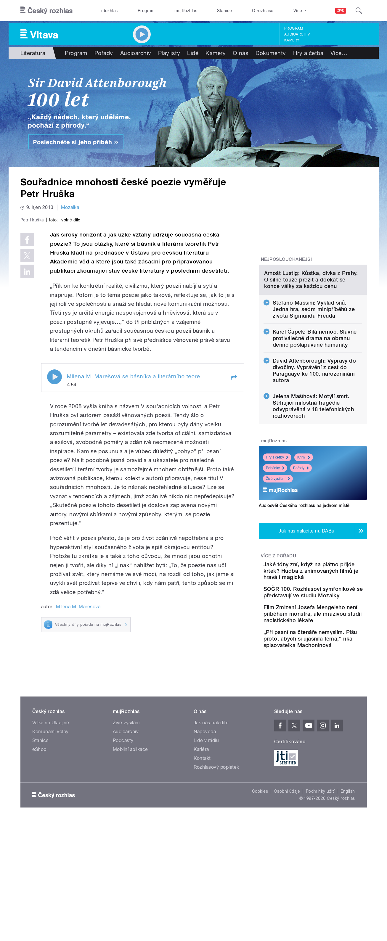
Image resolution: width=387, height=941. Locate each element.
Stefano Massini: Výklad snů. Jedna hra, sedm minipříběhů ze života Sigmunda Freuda (314, 369)
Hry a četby (277, 518)
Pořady (103, 53)
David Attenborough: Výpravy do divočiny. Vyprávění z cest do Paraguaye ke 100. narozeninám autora (314, 431)
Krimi (303, 518)
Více (338, 53)
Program (146, 10)
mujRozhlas (185, 10)
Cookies (260, 890)
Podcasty (123, 839)
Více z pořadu (278, 616)
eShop (39, 848)
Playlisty (169, 53)
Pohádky (275, 529)
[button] (233, 503)
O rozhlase (263, 10)
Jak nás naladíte (211, 821)
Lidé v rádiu (206, 839)
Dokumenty (271, 53)
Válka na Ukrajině (50, 821)
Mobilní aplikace (130, 848)
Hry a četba (308, 53)
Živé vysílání (278, 539)
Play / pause (54, 502)
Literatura (33, 53)
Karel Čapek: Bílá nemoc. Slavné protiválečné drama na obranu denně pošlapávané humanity (315, 398)
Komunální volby (50, 830)
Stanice (224, 10)
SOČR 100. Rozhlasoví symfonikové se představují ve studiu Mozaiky (332, 663)
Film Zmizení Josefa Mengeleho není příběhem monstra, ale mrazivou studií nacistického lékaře (330, 693)
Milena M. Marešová (78, 732)
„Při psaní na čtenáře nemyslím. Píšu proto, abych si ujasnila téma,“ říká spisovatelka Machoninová (327, 727)
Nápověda (205, 830)
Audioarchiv (297, 34)
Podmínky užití (320, 890)
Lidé (192, 53)
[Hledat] (359, 10)
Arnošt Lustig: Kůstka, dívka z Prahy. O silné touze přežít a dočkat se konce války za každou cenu (311, 340)
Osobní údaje (287, 890)
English (348, 890)
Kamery (292, 40)
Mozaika (70, 207)
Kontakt (202, 857)
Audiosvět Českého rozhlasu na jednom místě (304, 566)
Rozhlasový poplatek (216, 866)
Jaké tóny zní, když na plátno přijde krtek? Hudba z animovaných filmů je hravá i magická (331, 635)
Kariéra (201, 848)
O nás (240, 53)
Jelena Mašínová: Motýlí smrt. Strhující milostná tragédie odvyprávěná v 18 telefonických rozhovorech (313, 467)
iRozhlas (109, 10)
